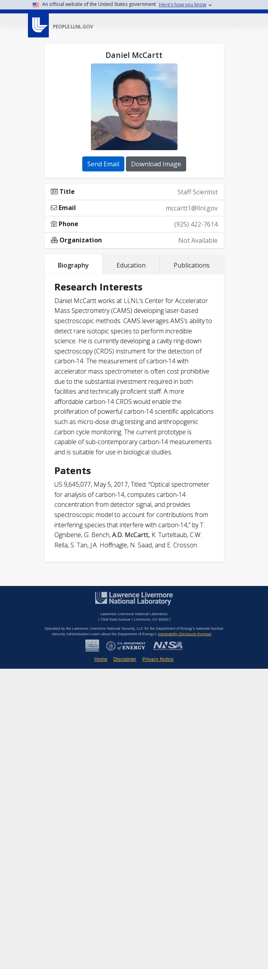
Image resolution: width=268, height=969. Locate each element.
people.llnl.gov (73, 26)
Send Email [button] (103, 164)
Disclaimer (124, 659)
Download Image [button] (156, 164)
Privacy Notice (158, 659)
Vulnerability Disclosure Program (185, 634)
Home (100, 659)
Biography (73, 265)
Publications (192, 265)
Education (131, 265)
